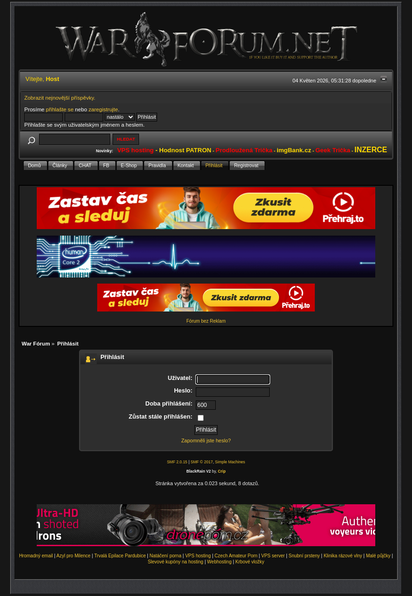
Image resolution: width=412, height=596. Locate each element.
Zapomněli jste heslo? (206, 440)
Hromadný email (36, 555)
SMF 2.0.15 (177, 462)
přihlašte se (59, 109)
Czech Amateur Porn (235, 555)
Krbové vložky (249, 561)
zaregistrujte (103, 109)
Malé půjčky (378, 555)
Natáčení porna (165, 555)
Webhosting (219, 561)
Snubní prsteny (304, 555)
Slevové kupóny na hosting (176, 561)
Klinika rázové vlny (343, 555)
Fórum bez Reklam (206, 321)
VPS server (273, 555)
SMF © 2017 (202, 462)
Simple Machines (230, 462)
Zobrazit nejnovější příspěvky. (59, 98)
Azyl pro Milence (73, 555)
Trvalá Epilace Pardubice (120, 555)
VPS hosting (198, 555)
